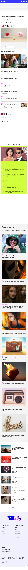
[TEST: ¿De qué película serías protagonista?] (24, 105)
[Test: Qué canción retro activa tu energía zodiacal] (14, 397)
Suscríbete (24, 1)
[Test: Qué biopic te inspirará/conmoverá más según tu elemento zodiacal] (6, 490)
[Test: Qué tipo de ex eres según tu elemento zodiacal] (14, 371)
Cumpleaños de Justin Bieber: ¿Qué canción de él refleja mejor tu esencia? (14, 256)
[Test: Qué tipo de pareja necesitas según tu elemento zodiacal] (6, 449)
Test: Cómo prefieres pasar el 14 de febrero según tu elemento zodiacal (19, 468)
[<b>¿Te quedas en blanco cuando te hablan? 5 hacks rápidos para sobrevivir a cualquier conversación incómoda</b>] (14, 294)
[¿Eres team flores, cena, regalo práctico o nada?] (6, 459)
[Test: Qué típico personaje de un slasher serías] (14, 269)
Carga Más (14, 507)
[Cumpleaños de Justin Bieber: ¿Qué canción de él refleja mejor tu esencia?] (14, 243)
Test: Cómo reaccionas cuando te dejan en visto (14, 333)
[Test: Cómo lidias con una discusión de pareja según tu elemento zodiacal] (6, 480)
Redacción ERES (10, 107)
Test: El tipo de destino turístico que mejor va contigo (13, 358)
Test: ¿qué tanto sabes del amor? (9, 98)
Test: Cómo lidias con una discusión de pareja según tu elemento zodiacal (18, 479)
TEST (2, 13)
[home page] (5, 1)
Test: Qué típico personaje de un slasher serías (13, 281)
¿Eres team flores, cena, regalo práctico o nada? (19, 458)
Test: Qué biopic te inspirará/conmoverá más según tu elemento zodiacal (18, 489)
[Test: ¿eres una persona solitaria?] (14, 61)
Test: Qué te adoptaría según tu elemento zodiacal (19, 498)
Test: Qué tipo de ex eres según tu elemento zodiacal (13, 384)
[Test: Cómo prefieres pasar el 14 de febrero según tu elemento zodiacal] (6, 469)
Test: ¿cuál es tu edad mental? (9, 91)
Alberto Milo (12, 22)
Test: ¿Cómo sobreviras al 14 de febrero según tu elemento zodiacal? (14, 436)
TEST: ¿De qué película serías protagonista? (8, 105)
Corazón (4, 117)
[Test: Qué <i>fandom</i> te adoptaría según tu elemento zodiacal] (6, 500)
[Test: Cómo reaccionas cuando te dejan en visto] (14, 321)
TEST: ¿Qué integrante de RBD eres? (10, 85)
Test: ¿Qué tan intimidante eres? (9, 78)
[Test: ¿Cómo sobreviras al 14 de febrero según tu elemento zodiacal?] (14, 423)
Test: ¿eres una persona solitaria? (9, 71)
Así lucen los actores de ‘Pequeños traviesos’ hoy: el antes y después (15, 186)
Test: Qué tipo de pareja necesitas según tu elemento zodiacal (19, 448)
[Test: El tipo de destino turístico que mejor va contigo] (14, 346)
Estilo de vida (5, 304)
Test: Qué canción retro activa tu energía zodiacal (12, 410)
